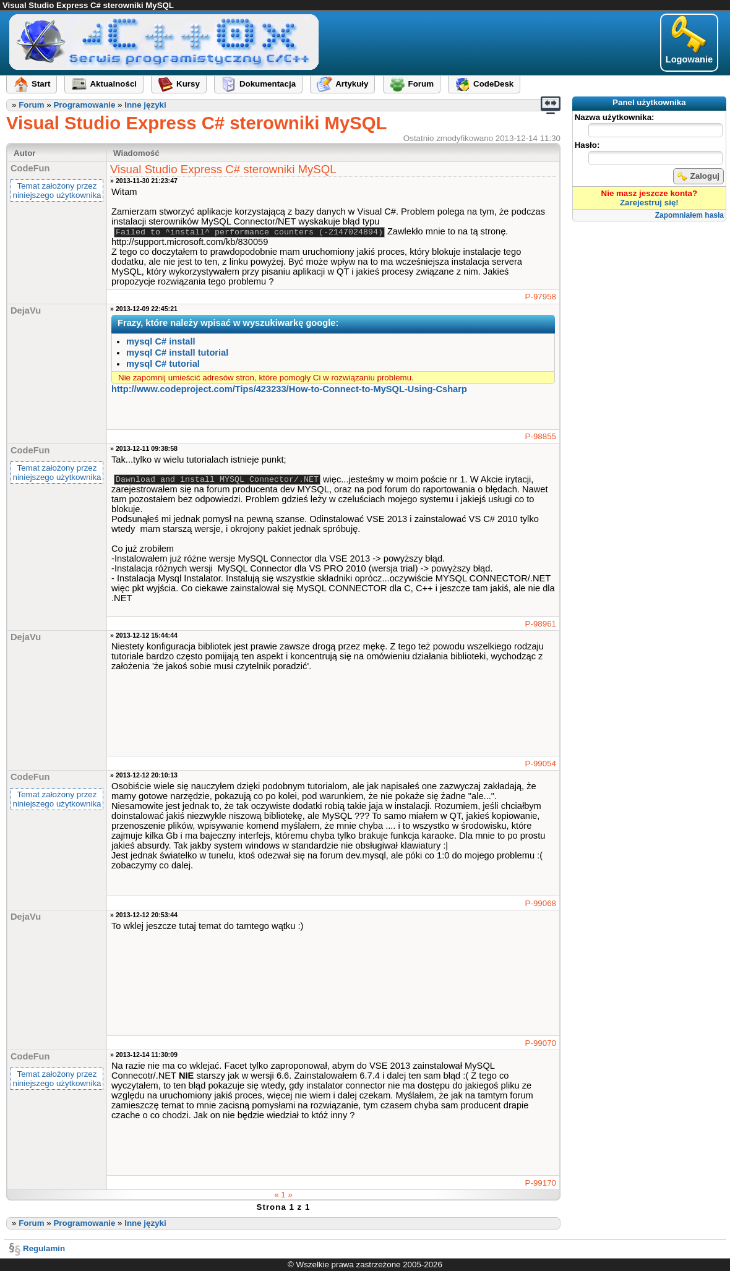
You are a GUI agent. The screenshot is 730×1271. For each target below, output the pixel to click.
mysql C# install (160, 341)
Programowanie (84, 104)
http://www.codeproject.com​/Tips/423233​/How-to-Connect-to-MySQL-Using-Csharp (289, 389)
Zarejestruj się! (649, 202)
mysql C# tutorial (163, 364)
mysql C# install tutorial (177, 352)
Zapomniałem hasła (689, 215)
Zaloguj (698, 176)
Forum (31, 104)
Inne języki (145, 104)
